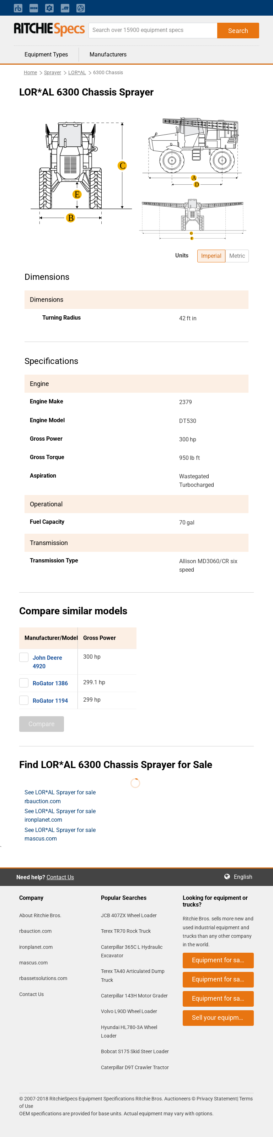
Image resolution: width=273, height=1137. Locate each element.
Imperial (211, 255)
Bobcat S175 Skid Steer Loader (135, 1051)
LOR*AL (77, 72)
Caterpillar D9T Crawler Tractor (135, 1067)
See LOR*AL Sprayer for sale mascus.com (60, 834)
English (245, 877)
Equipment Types (46, 54)
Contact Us (60, 877)
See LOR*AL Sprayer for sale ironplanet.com (60, 815)
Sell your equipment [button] (220, 1017)
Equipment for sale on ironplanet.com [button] (223, 979)
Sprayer (52, 72)
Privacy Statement (217, 1098)
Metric (237, 255)
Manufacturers (108, 54)
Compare (41, 724)
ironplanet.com (36, 947)
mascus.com (33, 962)
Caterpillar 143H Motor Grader (134, 996)
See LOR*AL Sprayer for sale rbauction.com (60, 796)
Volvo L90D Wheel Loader (129, 1011)
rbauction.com (35, 931)
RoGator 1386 (50, 683)
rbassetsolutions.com (43, 978)
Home (30, 72)
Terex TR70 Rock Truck (126, 931)
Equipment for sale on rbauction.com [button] (223, 960)
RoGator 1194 (50, 700)
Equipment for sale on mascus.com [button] (223, 998)
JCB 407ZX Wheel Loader (129, 915)
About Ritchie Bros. (40, 915)
